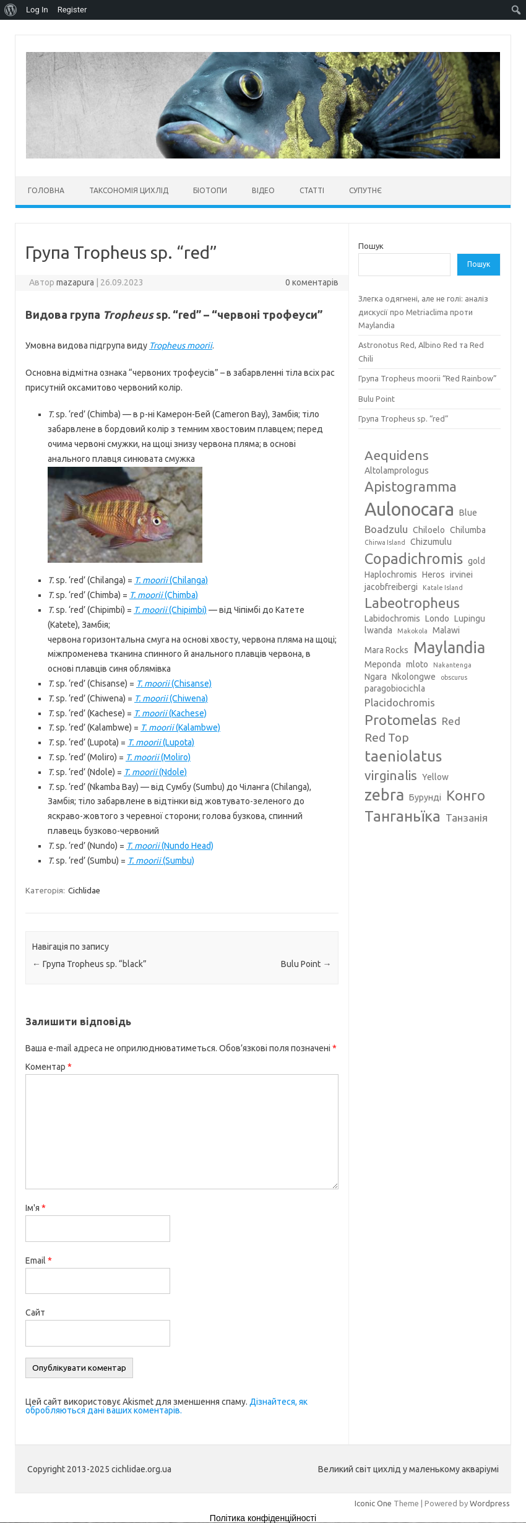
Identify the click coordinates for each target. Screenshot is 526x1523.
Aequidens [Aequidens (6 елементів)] (396, 455)
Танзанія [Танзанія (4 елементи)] (467, 817)
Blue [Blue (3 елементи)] (468, 513)
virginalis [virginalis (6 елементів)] (390, 775)
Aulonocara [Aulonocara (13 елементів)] (409, 509)
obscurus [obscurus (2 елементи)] (454, 677)
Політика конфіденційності (263, 1518)
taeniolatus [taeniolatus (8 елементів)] (403, 756)
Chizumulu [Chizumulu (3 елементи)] (431, 542)
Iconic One (373, 1503)
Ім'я (35, 1208)
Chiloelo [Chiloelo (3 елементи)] (429, 530)
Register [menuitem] (72, 9)
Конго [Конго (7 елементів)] (465, 795)
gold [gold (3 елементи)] (476, 561)
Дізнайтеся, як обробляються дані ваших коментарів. (166, 1406)
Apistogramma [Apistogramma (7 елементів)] (410, 486)
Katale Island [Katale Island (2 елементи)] (443, 587)
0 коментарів (311, 282)
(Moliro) (158, 757)
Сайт (35, 1312)
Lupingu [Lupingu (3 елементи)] (469, 618)
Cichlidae (84, 890)
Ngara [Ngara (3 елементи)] (375, 677)
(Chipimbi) (170, 610)
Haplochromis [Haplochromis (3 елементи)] (390, 574)
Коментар (48, 1067)
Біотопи (210, 190)
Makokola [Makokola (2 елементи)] (412, 631)
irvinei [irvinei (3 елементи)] (461, 574)
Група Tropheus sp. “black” (89, 964)
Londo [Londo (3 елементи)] (437, 618)
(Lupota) (160, 742)
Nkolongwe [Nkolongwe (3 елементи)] (414, 677)
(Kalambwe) (180, 727)
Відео (263, 190)
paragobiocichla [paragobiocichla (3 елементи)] (394, 688)
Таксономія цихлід (128, 190)
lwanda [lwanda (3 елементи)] (378, 630)
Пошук (371, 245)
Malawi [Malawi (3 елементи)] (446, 630)
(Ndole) (155, 772)
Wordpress (490, 1503)
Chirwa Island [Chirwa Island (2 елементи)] (384, 542)
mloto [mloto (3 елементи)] (417, 664)
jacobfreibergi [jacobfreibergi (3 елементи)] (391, 587)
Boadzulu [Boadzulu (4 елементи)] (386, 529)
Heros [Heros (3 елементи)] (433, 574)
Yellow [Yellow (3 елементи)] (435, 777)
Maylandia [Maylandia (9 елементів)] (449, 647)
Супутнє (365, 190)
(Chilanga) (171, 580)
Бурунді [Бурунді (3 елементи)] (425, 797)
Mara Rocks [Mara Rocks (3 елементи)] (386, 650)
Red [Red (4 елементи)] (451, 721)
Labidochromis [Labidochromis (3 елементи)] (392, 618)
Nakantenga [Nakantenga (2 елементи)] (452, 665)
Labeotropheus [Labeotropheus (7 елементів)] (412, 602)
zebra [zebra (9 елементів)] (384, 795)
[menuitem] (11, 10)
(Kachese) (170, 713)
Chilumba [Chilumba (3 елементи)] (468, 530)
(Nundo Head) (169, 846)
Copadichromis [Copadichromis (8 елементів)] (413, 558)
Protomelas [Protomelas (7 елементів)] (400, 719)
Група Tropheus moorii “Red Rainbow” (427, 378)
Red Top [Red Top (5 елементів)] (386, 737)
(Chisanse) (174, 683)
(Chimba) (163, 595)
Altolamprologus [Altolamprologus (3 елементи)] (396, 470)
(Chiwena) (171, 698)
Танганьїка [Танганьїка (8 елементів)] (402, 816)
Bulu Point (306, 964)
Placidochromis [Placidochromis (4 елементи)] (399, 702)
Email (38, 1260)
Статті (312, 190)
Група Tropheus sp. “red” (403, 418)
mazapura (75, 282)
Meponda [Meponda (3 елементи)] (382, 664)
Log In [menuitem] (37, 9)
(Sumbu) (160, 861)
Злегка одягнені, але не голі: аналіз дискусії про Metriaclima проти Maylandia (423, 311)
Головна (46, 190)
